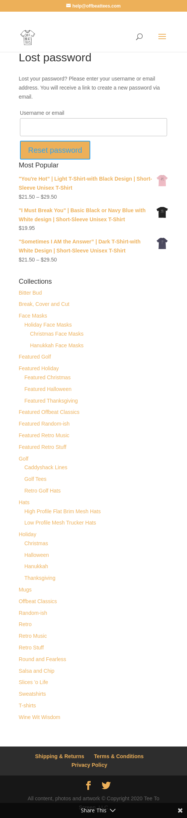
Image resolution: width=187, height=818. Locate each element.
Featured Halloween (47, 389)
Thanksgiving (40, 578)
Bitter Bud (30, 293)
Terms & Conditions (119, 756)
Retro (25, 624)
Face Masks (33, 316)
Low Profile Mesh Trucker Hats (60, 523)
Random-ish (33, 613)
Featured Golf (35, 357)
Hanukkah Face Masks (57, 345)
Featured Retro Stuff (43, 447)
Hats (24, 502)
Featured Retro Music (44, 435)
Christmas (36, 543)
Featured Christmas (47, 377)
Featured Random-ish (44, 424)
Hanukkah (36, 566)
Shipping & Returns (59, 756)
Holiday (27, 534)
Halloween (36, 555)
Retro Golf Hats (42, 491)
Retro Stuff (31, 648)
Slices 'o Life (33, 682)
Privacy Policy (89, 765)
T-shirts (27, 705)
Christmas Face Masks (57, 334)
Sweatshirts (32, 694)
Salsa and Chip (37, 671)
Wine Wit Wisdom (39, 717)
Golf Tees (35, 479)
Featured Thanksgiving (51, 401)
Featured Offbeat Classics (49, 412)
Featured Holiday (39, 368)
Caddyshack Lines (45, 467)
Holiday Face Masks (48, 325)
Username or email (42, 113)
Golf (24, 459)
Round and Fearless (42, 659)
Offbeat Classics (38, 601)
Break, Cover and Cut (44, 304)
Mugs (25, 590)
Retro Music (33, 636)
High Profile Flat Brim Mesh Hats (62, 511)
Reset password (55, 150)
